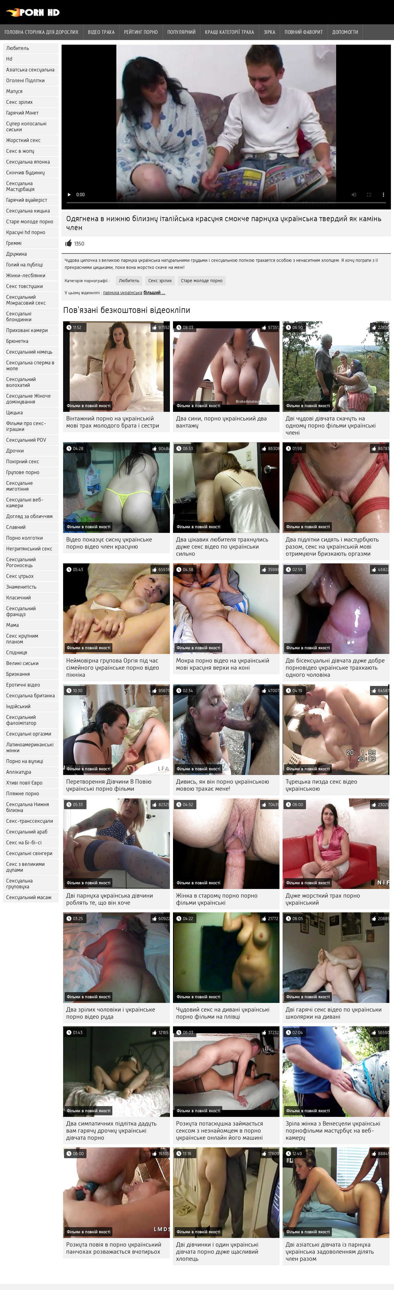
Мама (12, 625)
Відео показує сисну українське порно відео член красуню (109, 543)
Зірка (269, 32)
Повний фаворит (304, 32)
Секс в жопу (20, 151)
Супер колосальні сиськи (26, 126)
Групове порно (22, 472)
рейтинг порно (141, 32)
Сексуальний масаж (28, 897)
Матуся (14, 91)
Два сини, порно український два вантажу (221, 422)
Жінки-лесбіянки (25, 275)
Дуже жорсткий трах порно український (323, 899)
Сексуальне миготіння (19, 486)
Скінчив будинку (25, 173)
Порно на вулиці (24, 761)
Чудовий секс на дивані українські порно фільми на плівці (223, 1013)
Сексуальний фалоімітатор (21, 720)
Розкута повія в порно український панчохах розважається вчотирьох (113, 1248)
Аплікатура (18, 772)
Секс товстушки (24, 286)
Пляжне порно (22, 794)
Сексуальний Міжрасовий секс (26, 300)
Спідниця (16, 652)
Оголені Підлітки (25, 80)
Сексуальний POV (26, 440)
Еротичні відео (23, 685)
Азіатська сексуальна (30, 70)
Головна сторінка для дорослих (41, 32)
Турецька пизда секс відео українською (321, 785)
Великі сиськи (22, 663)
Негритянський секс (29, 549)
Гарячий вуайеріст (26, 200)
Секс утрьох (20, 576)
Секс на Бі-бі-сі (24, 843)
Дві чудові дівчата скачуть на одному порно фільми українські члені (331, 425)
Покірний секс (22, 461)
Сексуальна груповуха (19, 884)
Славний (16, 527)
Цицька (14, 413)
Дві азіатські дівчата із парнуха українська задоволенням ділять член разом (330, 1251)
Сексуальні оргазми (28, 734)
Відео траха (101, 32)
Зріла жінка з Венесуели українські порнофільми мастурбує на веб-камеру (333, 1130)
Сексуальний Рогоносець (21, 562)
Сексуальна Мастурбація (20, 186)
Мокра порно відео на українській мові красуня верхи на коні (222, 664)
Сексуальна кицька (28, 211)
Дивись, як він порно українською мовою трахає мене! (222, 785)
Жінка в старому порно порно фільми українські (217, 899)
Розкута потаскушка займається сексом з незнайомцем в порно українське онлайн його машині (219, 1130)
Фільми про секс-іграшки (26, 426)
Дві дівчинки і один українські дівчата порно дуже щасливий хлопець (217, 1251)
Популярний (181, 32)
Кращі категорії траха (229, 32)
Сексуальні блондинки (18, 316)
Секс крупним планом (22, 639)
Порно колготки (24, 538)
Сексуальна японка (28, 162)
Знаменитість (21, 587)
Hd (9, 59)
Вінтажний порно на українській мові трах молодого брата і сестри (112, 422)
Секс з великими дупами (25, 867)
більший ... (154, 292)
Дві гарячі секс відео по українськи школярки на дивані (334, 1013)
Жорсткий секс (23, 140)
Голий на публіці (24, 265)
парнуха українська (122, 292)
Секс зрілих (19, 102)
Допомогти (345, 32)
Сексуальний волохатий (21, 382)
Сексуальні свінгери (29, 853)
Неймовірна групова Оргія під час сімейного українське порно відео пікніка (112, 667)
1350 (79, 244)
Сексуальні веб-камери (24, 503)
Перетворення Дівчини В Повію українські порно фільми (108, 785)
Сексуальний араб (26, 832)
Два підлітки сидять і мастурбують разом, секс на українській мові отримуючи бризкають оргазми (332, 546)
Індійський (18, 706)
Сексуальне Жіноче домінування (28, 399)
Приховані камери (27, 330)
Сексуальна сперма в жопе (30, 365)
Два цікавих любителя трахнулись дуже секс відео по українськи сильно (222, 546)
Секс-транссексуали (29, 821)
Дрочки (15, 451)
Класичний (18, 598)
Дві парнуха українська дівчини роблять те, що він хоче (109, 899)
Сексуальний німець (29, 352)
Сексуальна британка (30, 696)
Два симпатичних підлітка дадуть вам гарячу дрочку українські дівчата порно (111, 1130)
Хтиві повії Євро (24, 783)
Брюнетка (17, 341)
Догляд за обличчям (29, 516)
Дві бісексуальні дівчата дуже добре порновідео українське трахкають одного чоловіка (335, 667)
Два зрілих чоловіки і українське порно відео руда (110, 1013)
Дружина (16, 254)
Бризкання (18, 674)
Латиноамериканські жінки (30, 747)
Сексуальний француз (21, 611)
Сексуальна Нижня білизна (27, 807)
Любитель (17, 48)
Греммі (14, 243)
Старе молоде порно (29, 222)
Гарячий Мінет (22, 113)
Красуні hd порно (25, 232)
